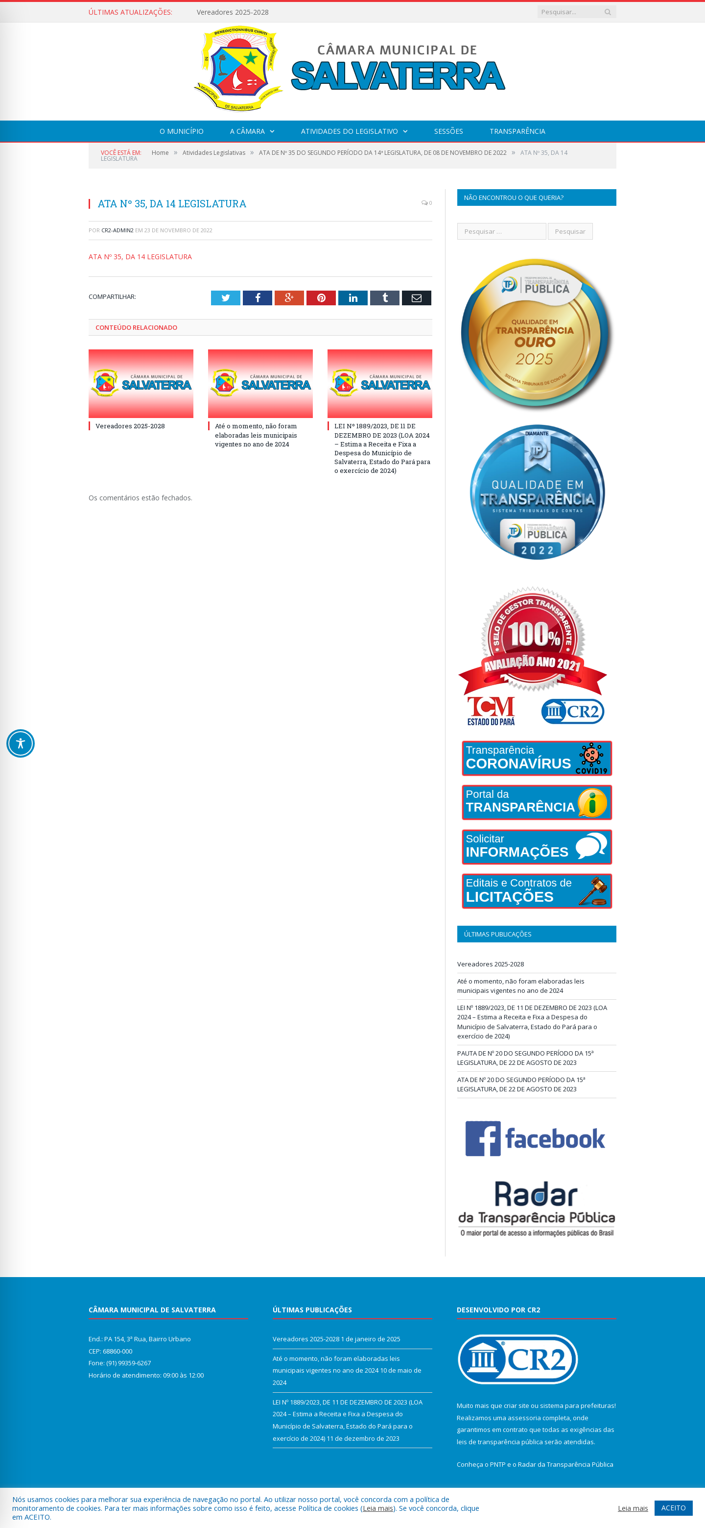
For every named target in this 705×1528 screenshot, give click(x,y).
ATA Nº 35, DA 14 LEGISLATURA (140, 256)
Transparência (517, 131)
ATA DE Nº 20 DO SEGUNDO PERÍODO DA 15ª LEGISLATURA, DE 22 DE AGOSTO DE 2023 (521, 1084)
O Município (182, 131)
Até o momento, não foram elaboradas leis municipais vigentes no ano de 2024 (256, 434)
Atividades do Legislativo (349, 131)
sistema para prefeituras (577, 1405)
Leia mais (378, 1508)
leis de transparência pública (500, 1441)
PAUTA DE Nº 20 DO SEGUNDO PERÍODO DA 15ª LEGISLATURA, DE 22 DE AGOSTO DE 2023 (525, 1058)
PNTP (498, 1464)
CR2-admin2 (117, 230)
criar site (516, 1405)
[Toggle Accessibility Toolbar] (20, 743)
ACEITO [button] (673, 1507)
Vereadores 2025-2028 (233, 12)
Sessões (448, 131)
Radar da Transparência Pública (565, 1464)
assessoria (524, 1417)
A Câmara (247, 131)
